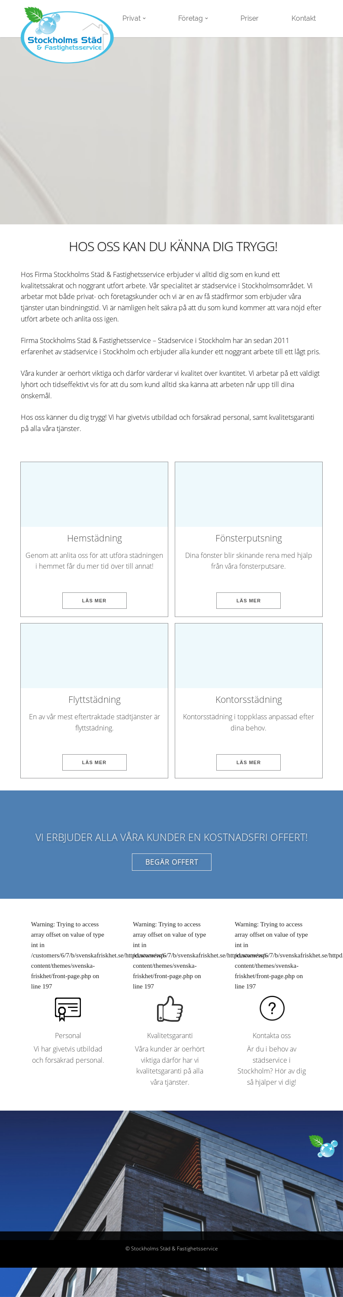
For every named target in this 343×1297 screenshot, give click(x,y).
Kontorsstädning (248, 699)
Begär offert (171, 862)
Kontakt (304, 18)
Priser (249, 18)
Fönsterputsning (248, 538)
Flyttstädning (94, 699)
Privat (131, 18)
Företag (190, 18)
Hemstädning (94, 538)
